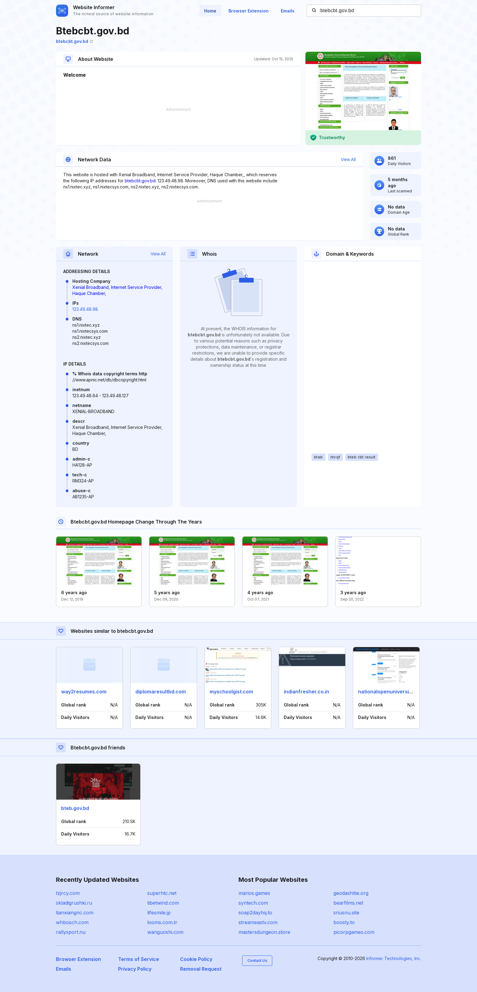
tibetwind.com (163, 903)
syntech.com (253, 903)
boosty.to (344, 922)
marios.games (254, 893)
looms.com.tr (162, 922)
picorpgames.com (353, 932)
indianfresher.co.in (306, 692)
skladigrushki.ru (74, 903)
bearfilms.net (348, 903)
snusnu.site (346, 913)
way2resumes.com (83, 692)
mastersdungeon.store (264, 932)
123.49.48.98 (85, 309)
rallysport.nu (70, 932)
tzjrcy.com (68, 893)
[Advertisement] (178, 126)
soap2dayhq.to (255, 913)
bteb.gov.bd (75, 808)
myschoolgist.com (231, 692)
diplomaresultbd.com (160, 692)
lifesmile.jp (159, 913)
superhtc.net (161, 893)
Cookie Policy (196, 959)
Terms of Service (138, 959)
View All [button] (348, 159)
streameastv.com (257, 922)
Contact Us (257, 960)
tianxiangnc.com (74, 913)
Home (210, 10)
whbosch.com (72, 922)
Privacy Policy (134, 969)
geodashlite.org (350, 893)
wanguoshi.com (165, 932)
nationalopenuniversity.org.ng (394, 692)
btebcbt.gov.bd (74, 41)
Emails (287, 10)
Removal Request (200, 969)
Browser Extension (248, 10)
